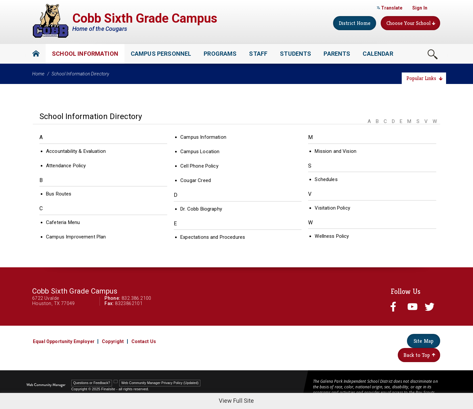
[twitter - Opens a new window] (431, 307)
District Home (355, 23)
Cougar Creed (195, 180)
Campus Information (203, 137)
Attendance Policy (66, 166)
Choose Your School (410, 23)
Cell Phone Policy (199, 166)
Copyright (113, 341)
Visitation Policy (332, 208)
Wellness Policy (332, 236)
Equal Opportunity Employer (64, 341)
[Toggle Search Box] (432, 54)
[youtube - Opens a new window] (414, 307)
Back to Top (419, 355)
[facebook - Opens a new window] (396, 307)
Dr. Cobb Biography (201, 209)
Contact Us (143, 341)
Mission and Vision (335, 151)
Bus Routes (59, 194)
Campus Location (199, 151)
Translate (389, 7)
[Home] (36, 54)
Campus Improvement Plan (76, 237)
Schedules (326, 179)
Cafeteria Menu (63, 222)
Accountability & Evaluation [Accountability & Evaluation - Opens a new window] (76, 151)
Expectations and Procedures (212, 237)
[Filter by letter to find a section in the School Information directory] (401, 117)
